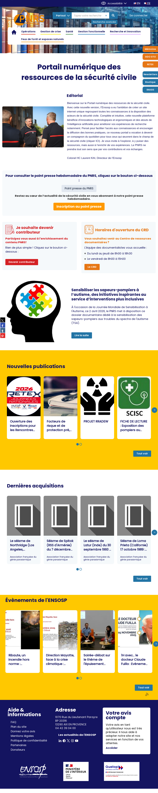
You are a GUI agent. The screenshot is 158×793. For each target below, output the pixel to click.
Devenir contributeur (22, 262)
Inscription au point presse (79, 206)
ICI (97, 141)
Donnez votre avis (23, 731)
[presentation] (154, 410)
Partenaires (18, 745)
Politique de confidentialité (29, 740)
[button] (77, 444)
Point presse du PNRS (79, 188)
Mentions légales (22, 736)
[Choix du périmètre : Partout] (62, 15)
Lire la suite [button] (82, 335)
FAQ (13, 722)
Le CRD (92, 267)
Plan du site (18, 727)
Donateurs (18, 750)
